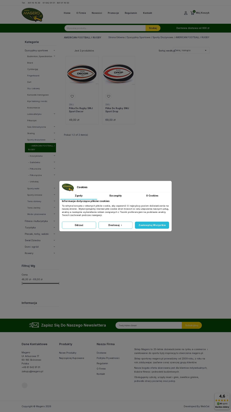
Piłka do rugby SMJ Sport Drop (117, 110)
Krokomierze (33, 107)
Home (67, 13)
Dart (29, 82)
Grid (65, 50)
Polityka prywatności (108, 358)
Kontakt (147, 13)
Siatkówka (35, 162)
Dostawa (101, 352)
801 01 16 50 (63, 2)
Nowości (97, 13)
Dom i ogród (31, 246)
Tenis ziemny (34, 208)
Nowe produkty (67, 352)
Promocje (113, 13)
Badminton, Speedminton (39, 56)
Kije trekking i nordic (37, 101)
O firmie (81, 13)
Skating (31, 133)
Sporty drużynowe (36, 140)
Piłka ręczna (36, 175)
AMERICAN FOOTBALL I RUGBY (41, 147)
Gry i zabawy (33, 88)
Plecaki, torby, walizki (37, 234)
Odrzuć (79, 225)
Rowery (29, 253)
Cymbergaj (32, 69)
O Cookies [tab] (152, 195)
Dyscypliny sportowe (36, 50)
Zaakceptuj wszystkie (152, 225)
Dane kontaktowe (34, 344)
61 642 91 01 (49, 2)
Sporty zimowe (34, 195)
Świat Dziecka (32, 240)
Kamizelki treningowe (38, 95)
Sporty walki (33, 188)
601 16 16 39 (34, 2)
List (70, 50)
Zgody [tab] (78, 195)
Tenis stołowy (34, 201)
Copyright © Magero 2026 (36, 406)
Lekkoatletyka (34, 114)
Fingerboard (33, 75)
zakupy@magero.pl (32, 371)
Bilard (30, 63)
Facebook (24, 385)
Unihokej (34, 181)
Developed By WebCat (196, 406)
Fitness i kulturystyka (36, 221)
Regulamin (131, 13)
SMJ (71, 104)
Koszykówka (36, 156)
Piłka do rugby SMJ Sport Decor (81, 110)
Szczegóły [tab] (115, 195)
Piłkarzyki (32, 120)
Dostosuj (115, 225)
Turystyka (30, 227)
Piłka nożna (35, 169)
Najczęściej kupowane (71, 358)
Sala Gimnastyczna (36, 127)
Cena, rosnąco (191, 49)
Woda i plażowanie (36, 214)
